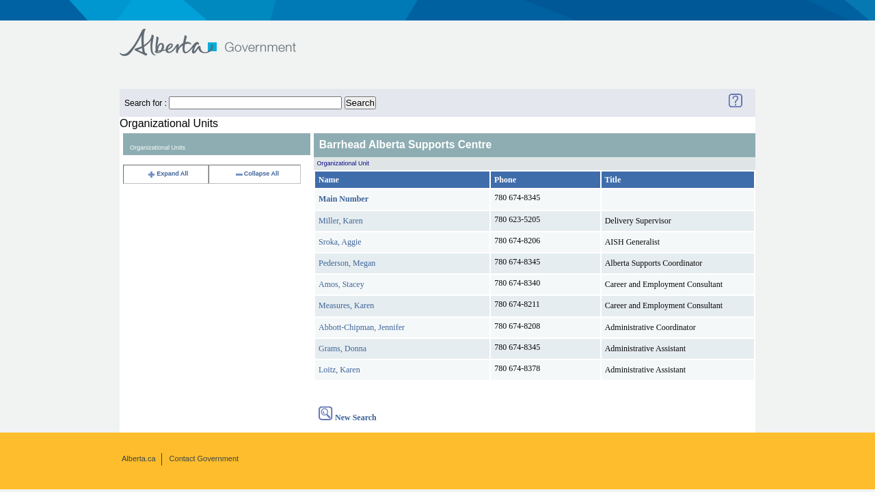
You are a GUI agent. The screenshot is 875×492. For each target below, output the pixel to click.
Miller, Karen (341, 221)
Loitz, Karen (339, 369)
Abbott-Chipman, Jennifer (362, 327)
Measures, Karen (346, 305)
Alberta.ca (139, 458)
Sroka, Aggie (340, 242)
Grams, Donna (342, 348)
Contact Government (204, 458)
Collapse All (256, 173)
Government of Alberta (219, 36)
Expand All (167, 173)
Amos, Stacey (341, 284)
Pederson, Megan (347, 263)
